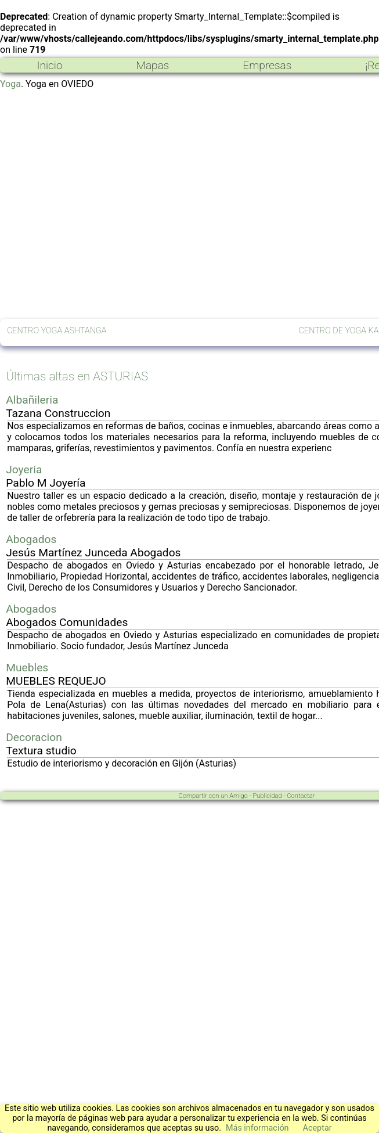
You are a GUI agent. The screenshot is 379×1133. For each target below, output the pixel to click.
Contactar (301, 796)
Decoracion (34, 737)
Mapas (152, 65)
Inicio (49, 65)
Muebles (27, 667)
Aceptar (317, 1128)
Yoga (10, 83)
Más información (257, 1128)
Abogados (31, 539)
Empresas (267, 65)
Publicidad (266, 796)
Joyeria (24, 469)
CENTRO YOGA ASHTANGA (56, 331)
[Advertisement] (109, 204)
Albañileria (32, 400)
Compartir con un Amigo (213, 796)
